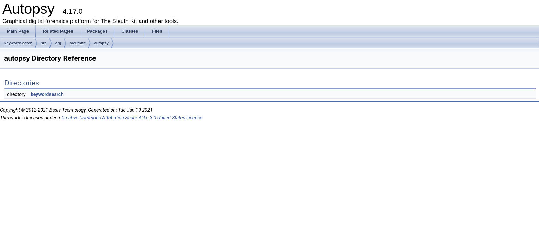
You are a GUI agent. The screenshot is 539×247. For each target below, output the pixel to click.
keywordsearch (47, 94)
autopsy (101, 43)
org (58, 43)
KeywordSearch (18, 43)
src (44, 43)
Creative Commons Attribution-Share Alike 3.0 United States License (131, 117)
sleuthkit (77, 43)
